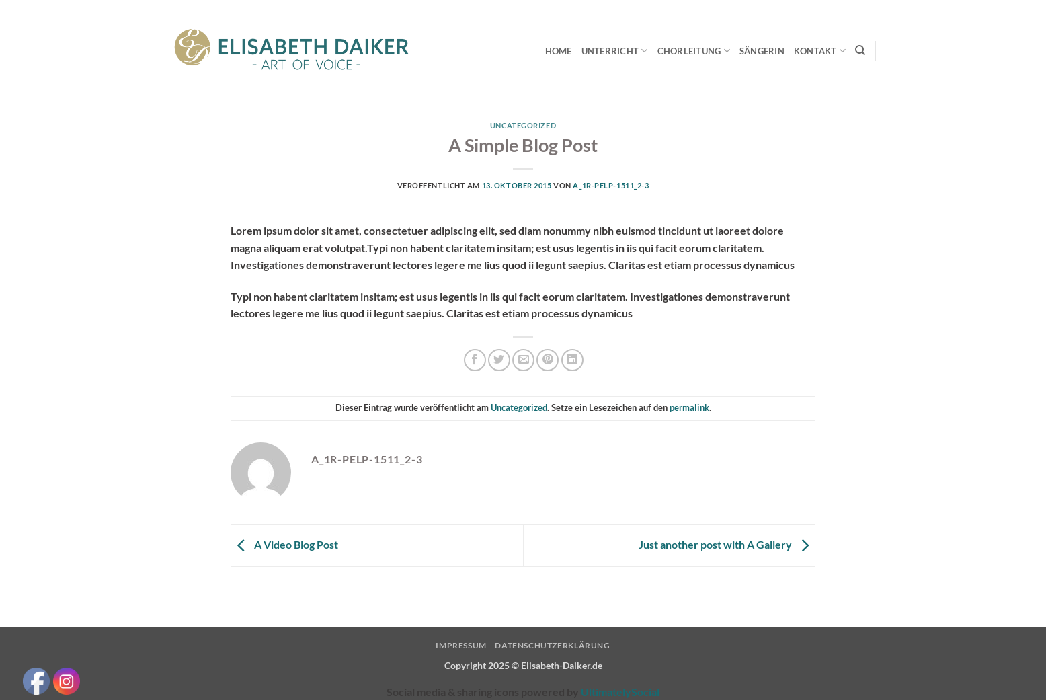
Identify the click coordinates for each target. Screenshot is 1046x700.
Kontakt (820, 50)
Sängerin (761, 51)
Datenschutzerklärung (552, 645)
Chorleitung (693, 50)
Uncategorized (523, 125)
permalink (689, 407)
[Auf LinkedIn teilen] (572, 360)
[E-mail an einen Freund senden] (523, 360)
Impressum (461, 645)
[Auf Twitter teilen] (499, 360)
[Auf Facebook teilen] (475, 360)
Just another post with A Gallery (727, 544)
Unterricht (614, 50)
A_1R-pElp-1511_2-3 (611, 185)
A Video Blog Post (284, 544)
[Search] (860, 50)
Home (558, 51)
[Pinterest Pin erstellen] (547, 360)
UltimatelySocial (620, 691)
